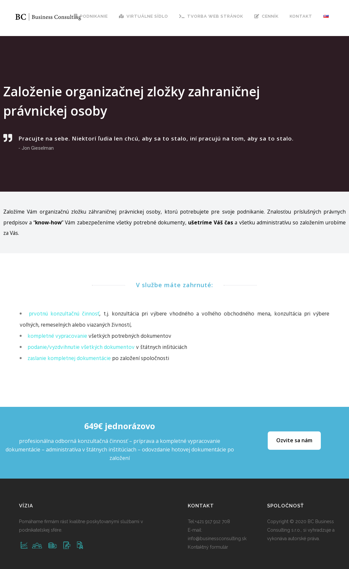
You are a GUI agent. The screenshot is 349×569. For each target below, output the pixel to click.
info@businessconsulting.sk (217, 538)
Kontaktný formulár (208, 547)
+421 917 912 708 (212, 521)
